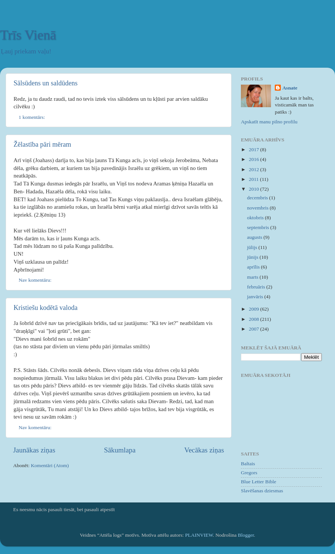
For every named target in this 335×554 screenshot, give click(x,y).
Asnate (289, 88)
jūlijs (252, 247)
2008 (254, 319)
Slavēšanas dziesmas (262, 490)
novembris (258, 208)
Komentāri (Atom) (50, 465)
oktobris (256, 217)
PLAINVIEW (199, 535)
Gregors (249, 472)
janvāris (255, 296)
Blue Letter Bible (258, 481)
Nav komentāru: (36, 280)
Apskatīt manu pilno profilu (269, 121)
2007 (254, 329)
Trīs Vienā (28, 34)
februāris (256, 287)
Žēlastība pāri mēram (42, 144)
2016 (254, 159)
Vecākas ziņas (204, 450)
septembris (258, 227)
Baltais (248, 463)
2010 (254, 189)
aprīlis (254, 267)
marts (253, 277)
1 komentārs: (33, 117)
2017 (254, 149)
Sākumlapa (120, 450)
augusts (255, 237)
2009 (254, 309)
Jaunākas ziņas (34, 450)
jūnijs (253, 257)
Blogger (246, 535)
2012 (254, 169)
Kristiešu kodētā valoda (46, 307)
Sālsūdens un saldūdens (46, 83)
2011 (254, 179)
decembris (258, 197)
